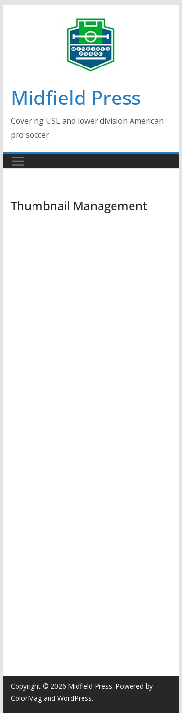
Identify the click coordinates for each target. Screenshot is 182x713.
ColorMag (26, 698)
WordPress (74, 698)
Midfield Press (76, 97)
